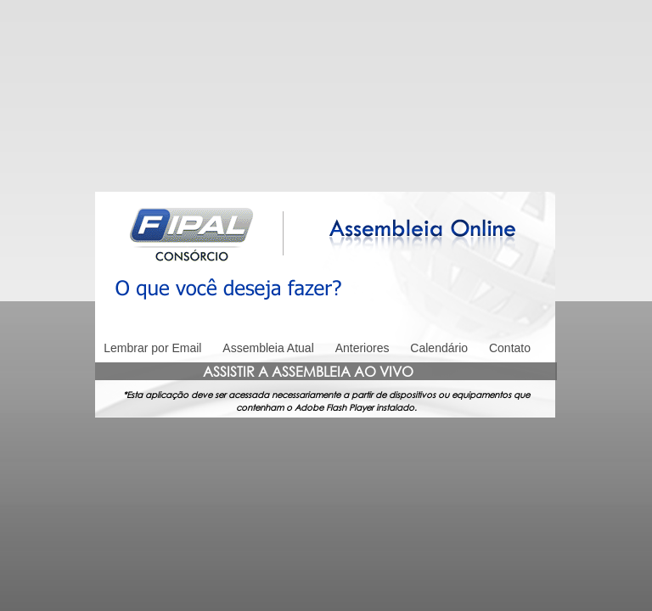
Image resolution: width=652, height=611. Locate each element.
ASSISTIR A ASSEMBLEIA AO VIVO (308, 371)
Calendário (439, 348)
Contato (510, 348)
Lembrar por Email (152, 348)
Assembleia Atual (267, 348)
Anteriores (362, 348)
